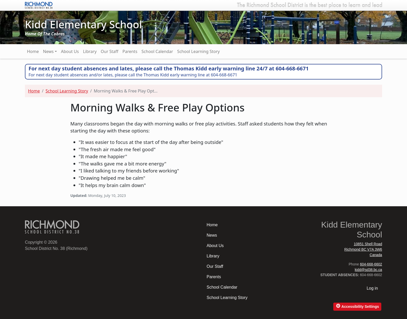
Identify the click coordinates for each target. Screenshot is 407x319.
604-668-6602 (371, 264)
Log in (372, 288)
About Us (70, 51)
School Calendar (157, 51)
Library (90, 51)
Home (33, 51)
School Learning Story (198, 51)
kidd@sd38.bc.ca (368, 270)
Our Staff (109, 51)
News (48, 51)
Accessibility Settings (357, 306)
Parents (130, 51)
